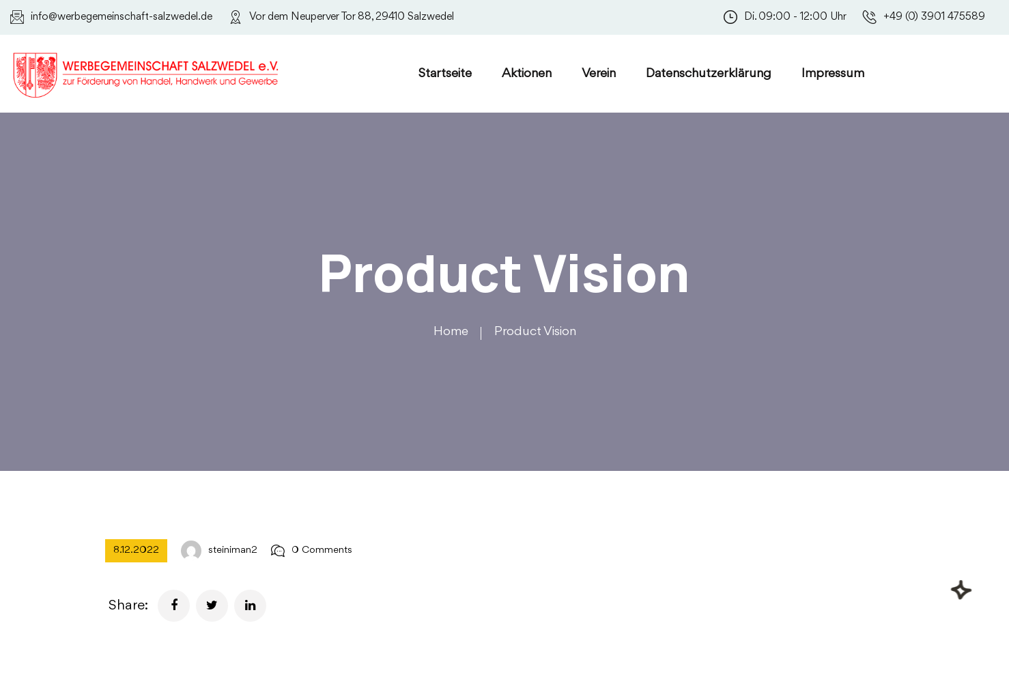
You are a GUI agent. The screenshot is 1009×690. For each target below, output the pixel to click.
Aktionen (527, 74)
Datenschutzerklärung (708, 74)
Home (451, 332)
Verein (599, 74)
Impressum (832, 74)
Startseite (445, 74)
